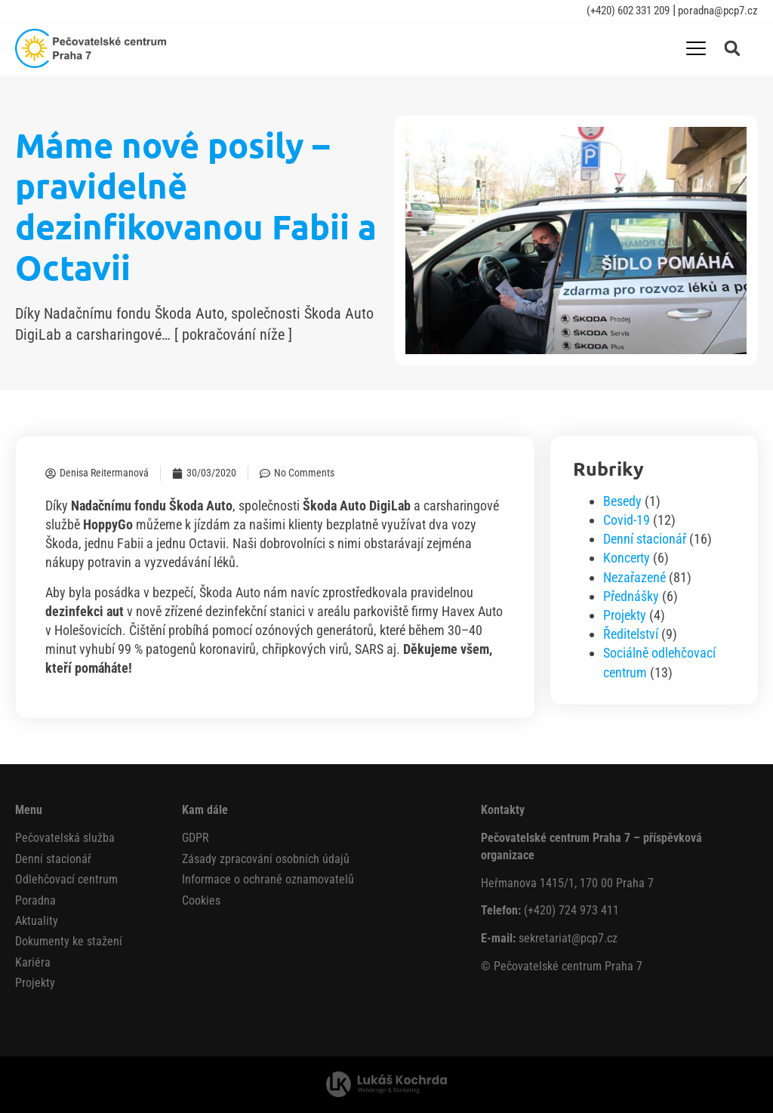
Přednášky (631, 596)
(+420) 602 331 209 (628, 10)
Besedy (622, 501)
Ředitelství (630, 634)
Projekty (624, 615)
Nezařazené (634, 577)
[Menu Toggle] (696, 48)
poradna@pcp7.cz (717, 10)
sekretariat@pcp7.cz (568, 938)
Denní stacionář (644, 539)
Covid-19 (626, 520)
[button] (732, 48)
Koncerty (626, 558)
